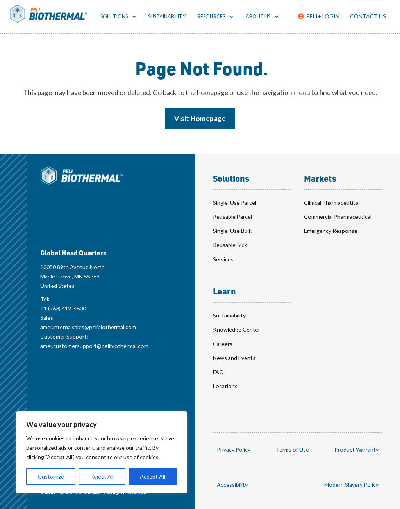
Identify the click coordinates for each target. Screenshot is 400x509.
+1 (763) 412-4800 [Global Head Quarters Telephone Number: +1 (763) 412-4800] (63, 308)
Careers (222, 344)
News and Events (234, 358)
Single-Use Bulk (232, 230)
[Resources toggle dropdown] (231, 16)
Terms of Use (292, 449)
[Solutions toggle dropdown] (134, 16)
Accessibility (232, 484)
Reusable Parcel (232, 216)
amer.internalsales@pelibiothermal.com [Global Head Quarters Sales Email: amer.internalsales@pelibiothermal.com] (88, 327)
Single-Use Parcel (234, 202)
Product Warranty (356, 449)
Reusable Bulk (230, 244)
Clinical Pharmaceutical (332, 202)
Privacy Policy (233, 449)
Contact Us (368, 16)
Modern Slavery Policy (351, 484)
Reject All (102, 476)
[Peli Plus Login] (318, 16)
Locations (225, 386)
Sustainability (167, 17)
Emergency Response (330, 230)
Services (223, 259)
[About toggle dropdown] (276, 16)
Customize (51, 476)
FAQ (218, 372)
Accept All (152, 476)
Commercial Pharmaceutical (337, 216)
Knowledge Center (236, 329)
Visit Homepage (200, 118)
